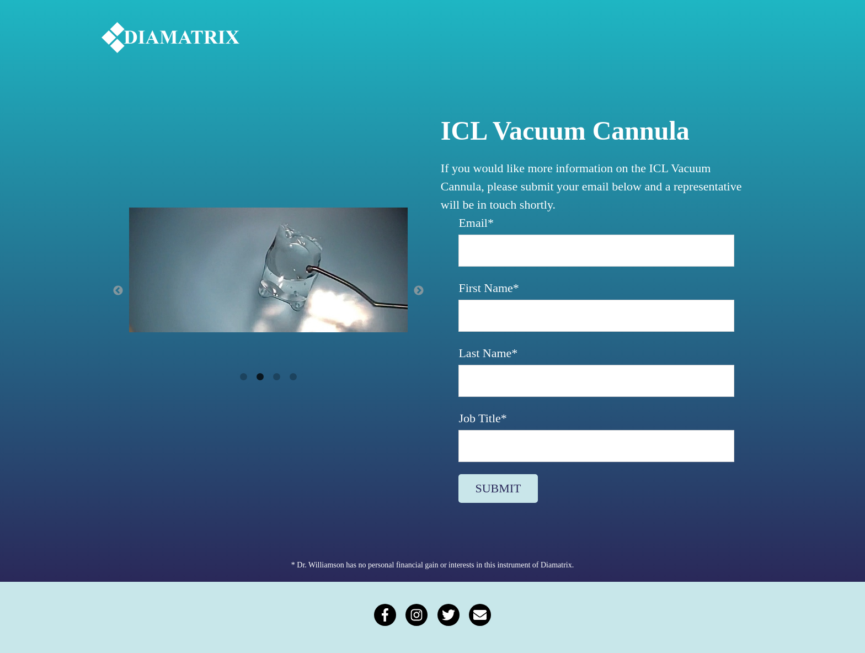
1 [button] (243, 377)
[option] (268, 272)
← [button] (118, 290)
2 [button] (260, 377)
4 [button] (293, 377)
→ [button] (418, 290)
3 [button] (276, 377)
